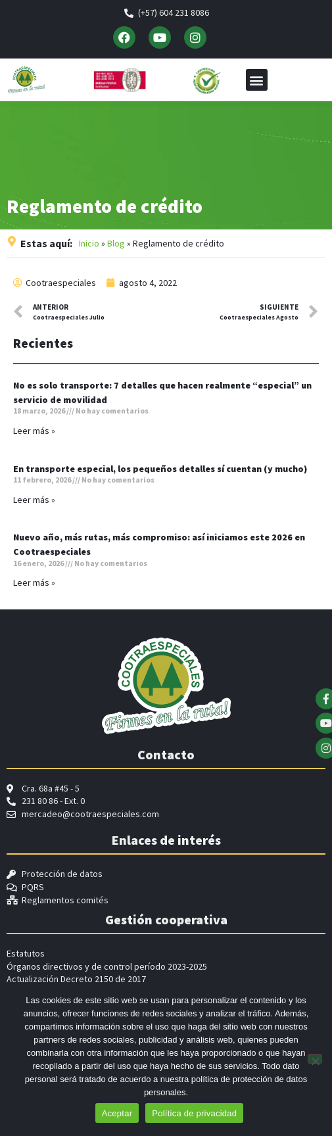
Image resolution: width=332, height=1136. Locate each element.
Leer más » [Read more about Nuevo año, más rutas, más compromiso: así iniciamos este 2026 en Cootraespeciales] (34, 586)
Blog (116, 246)
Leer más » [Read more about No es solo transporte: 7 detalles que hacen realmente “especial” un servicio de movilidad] (34, 434)
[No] (315, 1059)
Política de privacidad (194, 1113)
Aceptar (117, 1113)
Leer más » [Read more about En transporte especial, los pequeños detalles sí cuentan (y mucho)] (34, 503)
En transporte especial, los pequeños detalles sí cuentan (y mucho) (160, 472)
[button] (257, 80)
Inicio (89, 246)
